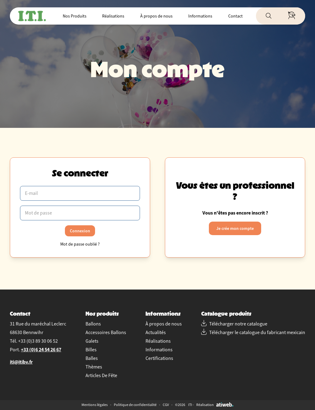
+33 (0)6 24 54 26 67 (41, 349)
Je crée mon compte (235, 228)
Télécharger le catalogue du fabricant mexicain (253, 332)
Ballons (93, 324)
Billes (91, 350)
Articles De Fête (101, 376)
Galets (92, 341)
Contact (235, 16)
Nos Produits (74, 16)
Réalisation (214, 405)
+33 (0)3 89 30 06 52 (38, 341)
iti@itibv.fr (21, 362)
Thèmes (94, 367)
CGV (166, 405)
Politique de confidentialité (135, 405)
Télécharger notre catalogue (234, 324)
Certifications (159, 358)
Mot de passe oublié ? (80, 244)
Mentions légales (95, 405)
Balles (92, 358)
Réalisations (113, 16)
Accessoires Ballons (106, 332)
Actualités (156, 332)
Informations (200, 16)
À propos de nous (156, 16)
